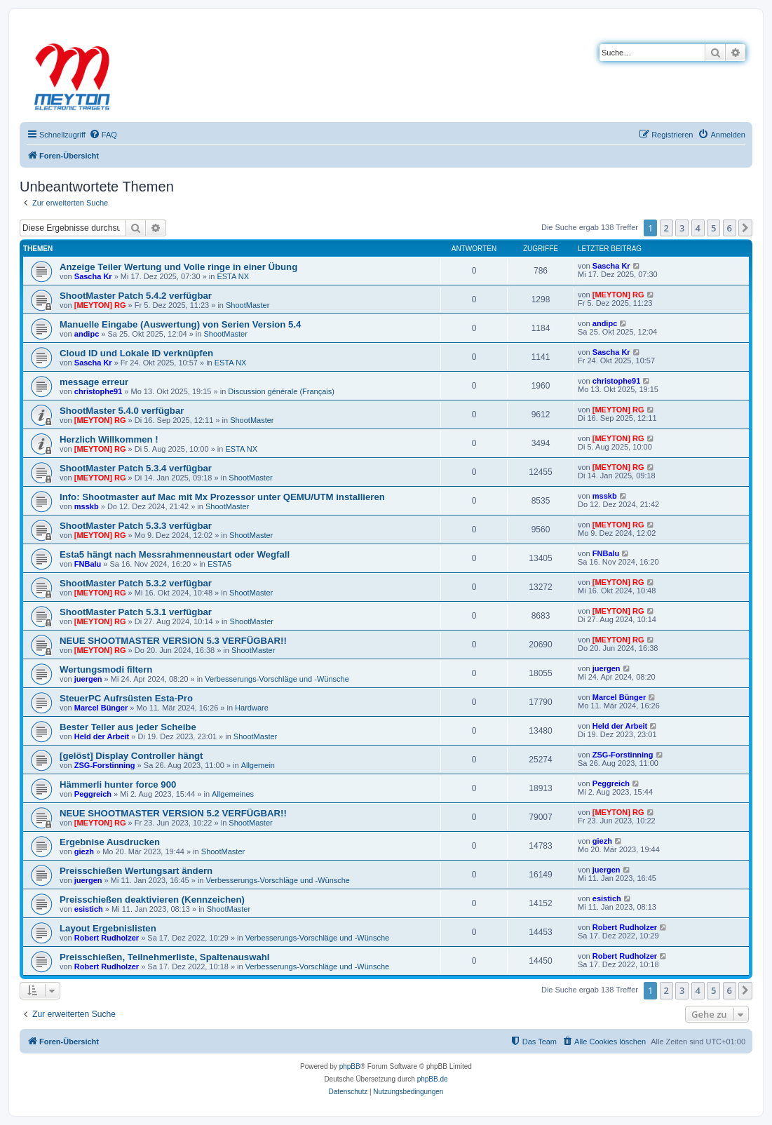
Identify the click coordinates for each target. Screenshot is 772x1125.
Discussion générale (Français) (281, 391)
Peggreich (92, 794)
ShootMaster (247, 305)
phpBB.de (432, 1079)
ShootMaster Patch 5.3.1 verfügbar (136, 612)
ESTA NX (233, 276)
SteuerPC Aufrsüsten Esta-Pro (126, 698)
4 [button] (698, 228)
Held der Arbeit (101, 736)
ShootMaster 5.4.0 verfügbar (122, 410)
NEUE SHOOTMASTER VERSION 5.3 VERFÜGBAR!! (173, 640)
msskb (86, 506)
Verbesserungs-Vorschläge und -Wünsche (276, 679)
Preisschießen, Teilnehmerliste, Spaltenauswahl (165, 957)
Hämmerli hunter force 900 (118, 784)
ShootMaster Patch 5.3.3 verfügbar (136, 525)
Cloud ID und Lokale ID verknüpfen (136, 353)
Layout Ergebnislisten (108, 928)
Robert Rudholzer (106, 938)
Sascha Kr (93, 276)
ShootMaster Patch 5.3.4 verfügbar (136, 468)
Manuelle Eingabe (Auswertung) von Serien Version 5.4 (180, 324)
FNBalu (88, 564)
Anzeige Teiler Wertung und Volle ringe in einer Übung (178, 267)
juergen (88, 679)
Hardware (252, 707)
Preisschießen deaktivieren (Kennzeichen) (152, 899)
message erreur (94, 382)
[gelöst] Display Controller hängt (131, 755)
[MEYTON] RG (100, 305)
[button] (745, 228)
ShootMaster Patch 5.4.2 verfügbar (136, 295)
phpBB (349, 1066)
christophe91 (98, 391)
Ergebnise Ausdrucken (110, 842)
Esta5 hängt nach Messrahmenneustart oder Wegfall (175, 554)
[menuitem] (103, 134)
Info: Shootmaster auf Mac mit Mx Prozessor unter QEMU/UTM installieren (222, 497)
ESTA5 (219, 564)
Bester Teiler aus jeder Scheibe (128, 727)
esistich (88, 909)
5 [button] (713, 228)
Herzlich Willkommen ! (109, 439)
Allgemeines (233, 794)
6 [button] (729, 228)
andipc (86, 334)
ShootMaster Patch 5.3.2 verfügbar (136, 583)
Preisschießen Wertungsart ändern (136, 870)
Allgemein (258, 765)
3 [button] (681, 228)
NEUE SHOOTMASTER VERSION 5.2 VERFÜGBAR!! (173, 813)
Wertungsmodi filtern (106, 669)
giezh (84, 851)
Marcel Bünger (101, 707)
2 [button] (666, 228)
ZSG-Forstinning (104, 765)
